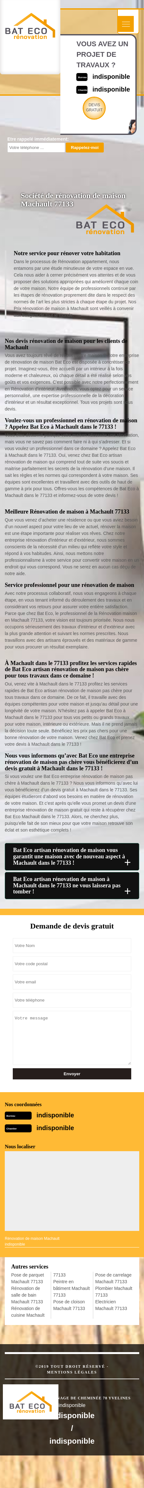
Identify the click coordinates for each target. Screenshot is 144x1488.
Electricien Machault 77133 (111, 1305)
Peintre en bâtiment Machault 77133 (71, 1288)
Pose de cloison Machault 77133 (69, 1305)
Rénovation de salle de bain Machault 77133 (27, 1295)
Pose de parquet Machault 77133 (27, 1278)
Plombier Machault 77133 (113, 1292)
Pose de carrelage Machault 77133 (113, 1278)
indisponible (111, 76)
